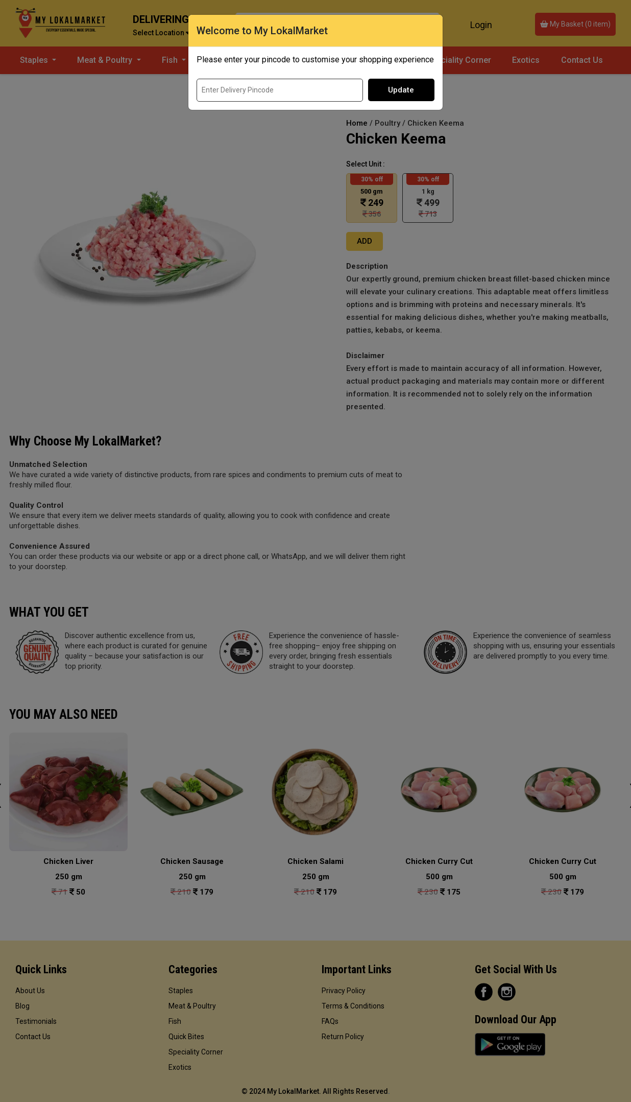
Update (401, 90)
